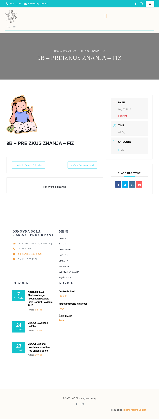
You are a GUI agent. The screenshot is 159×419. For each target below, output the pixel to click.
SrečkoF (38, 330)
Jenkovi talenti (67, 291)
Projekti (63, 295)
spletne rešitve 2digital (135, 409)
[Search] (8, 27)
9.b (121, 150)
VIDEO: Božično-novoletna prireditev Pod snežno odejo (39, 347)
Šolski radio (65, 316)
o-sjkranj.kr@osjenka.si (30, 253)
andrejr (38, 309)
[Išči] (79, 27)
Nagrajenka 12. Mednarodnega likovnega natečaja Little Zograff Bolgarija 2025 (40, 298)
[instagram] (141, 3)
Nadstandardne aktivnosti (73, 303)
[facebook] (135, 3)
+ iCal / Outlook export (80, 164)
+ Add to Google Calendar (30, 164)
